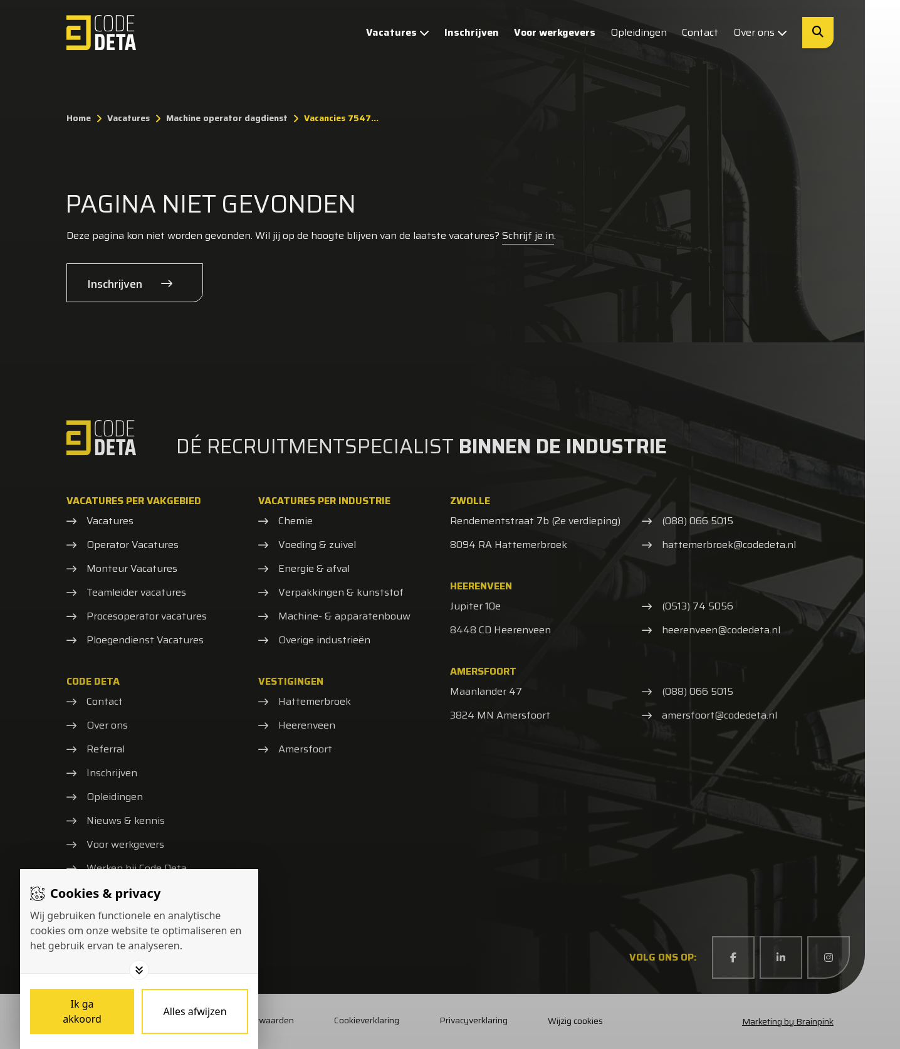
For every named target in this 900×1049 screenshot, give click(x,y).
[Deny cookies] (195, 1011)
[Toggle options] (139, 970)
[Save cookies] (82, 1011)
